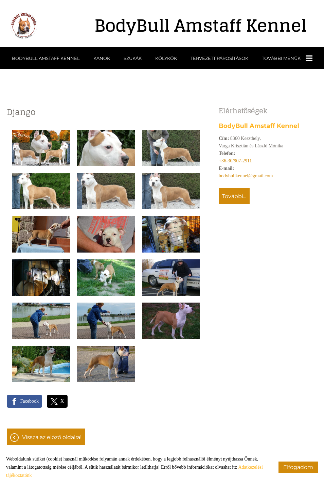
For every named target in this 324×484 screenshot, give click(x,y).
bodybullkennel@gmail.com (246, 175)
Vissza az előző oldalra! (52, 437)
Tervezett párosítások (219, 58)
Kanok (101, 58)
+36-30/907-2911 (235, 160)
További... (234, 196)
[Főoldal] (23, 25)
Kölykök (166, 58)
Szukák (133, 58)
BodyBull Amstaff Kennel (46, 58)
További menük (287, 58)
